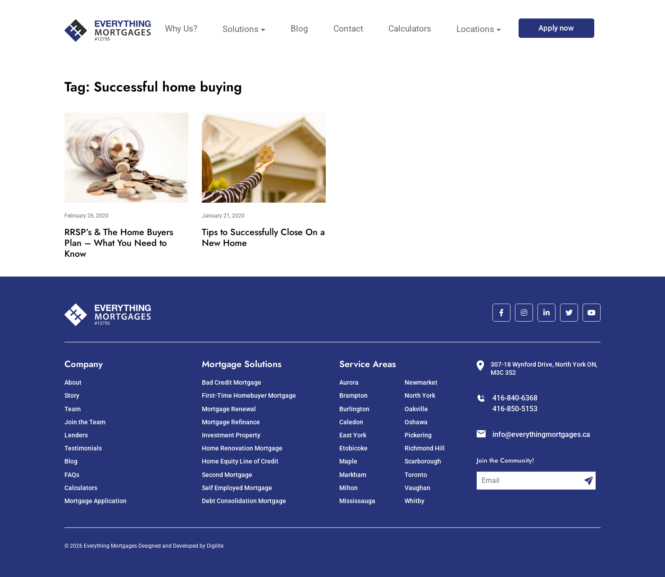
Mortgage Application (95, 500)
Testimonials (83, 448)
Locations (475, 29)
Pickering (418, 435)
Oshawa (416, 422)
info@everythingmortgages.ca (541, 434)
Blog (299, 28)
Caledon (351, 422)
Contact (348, 28)
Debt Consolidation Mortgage (244, 500)
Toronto (416, 474)
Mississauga (357, 500)
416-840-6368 (514, 398)
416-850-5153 (514, 408)
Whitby (414, 500)
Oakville (416, 409)
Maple (348, 461)
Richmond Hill (425, 448)
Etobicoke (353, 448)
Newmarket (421, 382)
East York (352, 435)
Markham (352, 474)
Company (83, 364)
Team (72, 409)
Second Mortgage (227, 474)
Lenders (76, 435)
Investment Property (231, 435)
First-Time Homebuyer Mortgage (249, 395)
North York (420, 395)
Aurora (349, 382)
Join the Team (84, 422)
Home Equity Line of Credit (240, 461)
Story (71, 395)
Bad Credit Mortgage (231, 382)
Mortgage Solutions (242, 364)
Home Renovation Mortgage (242, 448)
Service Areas (367, 364)
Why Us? (181, 28)
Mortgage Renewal (229, 409)
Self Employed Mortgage (237, 487)
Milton (348, 487)
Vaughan (417, 487)
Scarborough (423, 461)
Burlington (354, 409)
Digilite (215, 546)
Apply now (556, 27)
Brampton (353, 395)
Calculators (409, 28)
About (73, 382)
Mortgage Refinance (231, 422)
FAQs (71, 474)
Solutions (241, 29)
